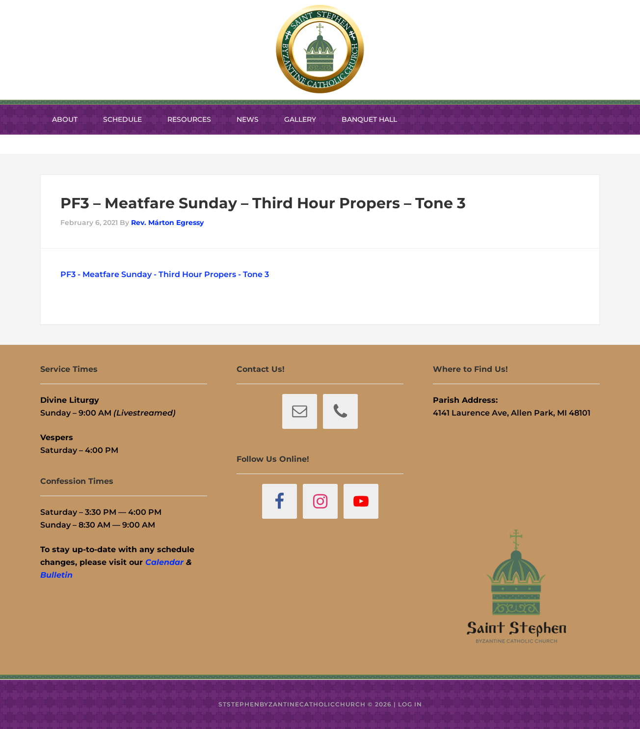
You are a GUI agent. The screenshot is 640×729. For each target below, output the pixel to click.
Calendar (164, 562)
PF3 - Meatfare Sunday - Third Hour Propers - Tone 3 (164, 274)
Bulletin (56, 575)
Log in (410, 704)
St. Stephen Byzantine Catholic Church (320, 49)
